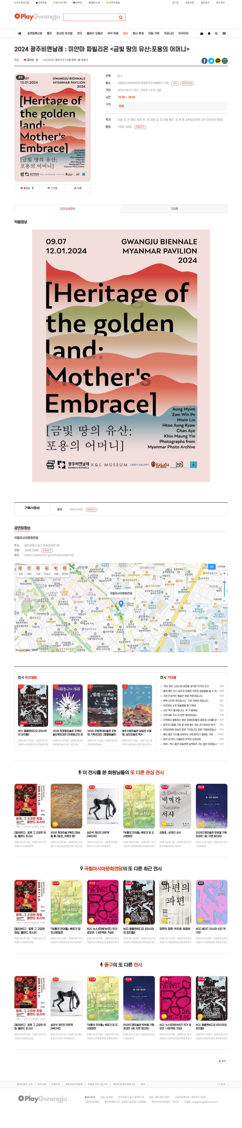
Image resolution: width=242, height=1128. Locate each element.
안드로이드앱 (21, 2)
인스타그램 (59, 2)
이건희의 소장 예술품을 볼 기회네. (178, 705)
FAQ (143, 1084)
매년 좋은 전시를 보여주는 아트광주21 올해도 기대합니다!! (190, 734)
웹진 (49, 33)
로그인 (175, 2)
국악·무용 (112, 33)
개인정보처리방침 (74, 1084)
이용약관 (56, 1084)
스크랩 (52, 188)
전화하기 (140, 127)
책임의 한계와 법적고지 (124, 1084)
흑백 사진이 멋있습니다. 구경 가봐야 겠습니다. (184, 700)
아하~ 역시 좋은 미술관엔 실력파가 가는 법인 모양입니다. (189, 744)
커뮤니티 (169, 33)
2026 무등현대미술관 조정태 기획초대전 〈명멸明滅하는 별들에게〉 (136, 735)
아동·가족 (153, 33)
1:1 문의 (221, 1084)
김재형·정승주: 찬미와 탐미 (32, 731)
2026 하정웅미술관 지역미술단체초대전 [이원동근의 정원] (102, 735)
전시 (125, 33)
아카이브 (183, 33)
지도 (175, 83)
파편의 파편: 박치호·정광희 (211, 929)
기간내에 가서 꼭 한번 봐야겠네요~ (178, 715)
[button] (222, 1061)
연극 (79, 33)
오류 (78, 188)
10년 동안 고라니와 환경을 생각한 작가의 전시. (184, 686)
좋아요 (31, 60)
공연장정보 (187, 83)
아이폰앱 (41, 2)
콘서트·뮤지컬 (64, 33)
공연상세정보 (67, 208)
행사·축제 (138, 33)
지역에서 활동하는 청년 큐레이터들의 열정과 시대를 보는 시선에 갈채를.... (198, 720)
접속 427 (220, 2)
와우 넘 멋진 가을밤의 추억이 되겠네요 (180, 739)
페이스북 (94, 2)
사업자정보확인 (92, 1102)
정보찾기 (205, 2)
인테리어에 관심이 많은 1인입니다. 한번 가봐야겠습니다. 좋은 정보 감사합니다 (200, 729)
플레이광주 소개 (24, 1084)
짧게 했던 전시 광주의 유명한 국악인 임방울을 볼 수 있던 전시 (192, 691)
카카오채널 (113, 2)
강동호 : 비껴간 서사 (206, 832)
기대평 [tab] (174, 208)
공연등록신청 (34, 33)
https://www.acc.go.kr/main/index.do (49, 555)
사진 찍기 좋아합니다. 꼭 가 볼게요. (179, 710)
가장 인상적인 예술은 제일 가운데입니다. (181, 696)
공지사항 (42, 1084)
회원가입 (190, 2)
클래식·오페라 (95, 33)
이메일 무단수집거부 (98, 1084)
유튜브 (77, 2)
